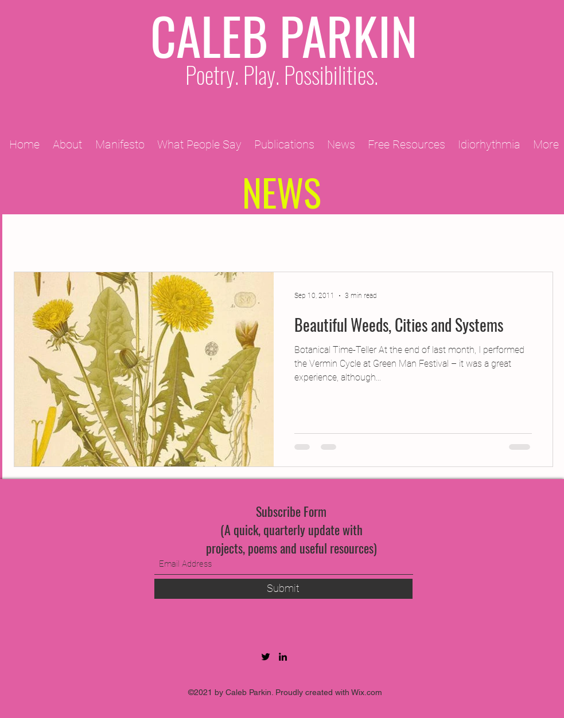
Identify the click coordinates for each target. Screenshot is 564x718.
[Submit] (283, 589)
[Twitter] (265, 656)
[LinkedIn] (283, 656)
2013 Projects (457, 237)
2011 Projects (196, 237)
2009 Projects (109, 237)
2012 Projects (370, 237)
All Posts (33, 237)
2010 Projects (283, 237)
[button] (538, 239)
